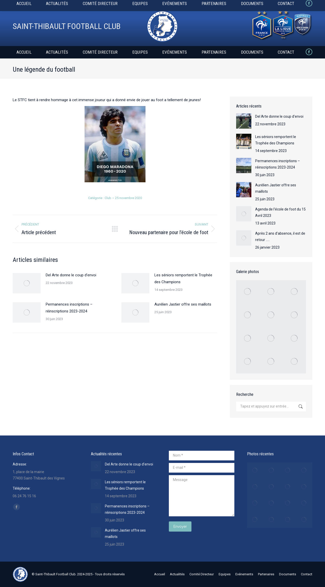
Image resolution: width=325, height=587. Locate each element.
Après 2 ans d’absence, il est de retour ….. (280, 236)
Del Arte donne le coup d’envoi (71, 275)
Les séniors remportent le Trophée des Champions (183, 278)
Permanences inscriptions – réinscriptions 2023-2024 (69, 307)
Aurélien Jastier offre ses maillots (182, 304)
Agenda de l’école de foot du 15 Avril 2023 (280, 212)
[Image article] (27, 283)
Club (108, 198)
